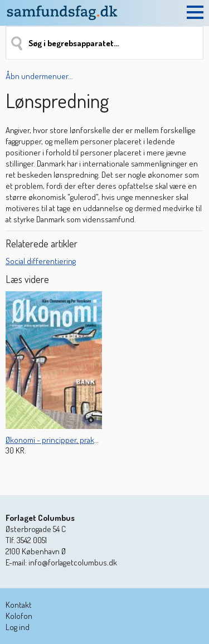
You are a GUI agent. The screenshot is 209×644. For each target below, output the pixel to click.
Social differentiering (41, 261)
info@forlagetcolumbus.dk (72, 562)
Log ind (18, 627)
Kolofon (19, 616)
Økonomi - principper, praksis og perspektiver (82, 440)
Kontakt (19, 604)
